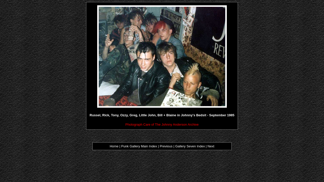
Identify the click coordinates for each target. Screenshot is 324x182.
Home (114, 146)
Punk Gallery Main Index (139, 146)
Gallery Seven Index (190, 146)
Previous (166, 146)
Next (211, 146)
